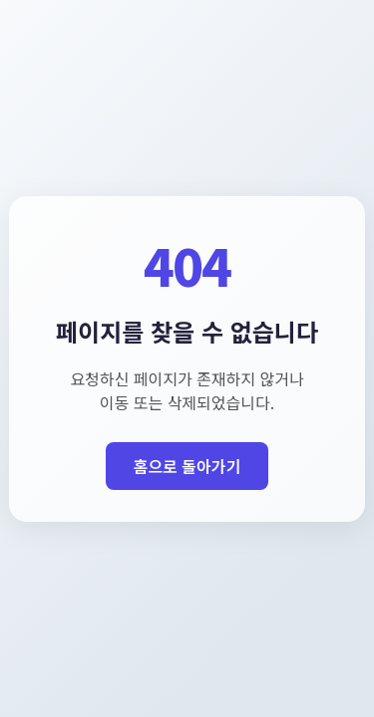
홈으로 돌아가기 (187, 466)
